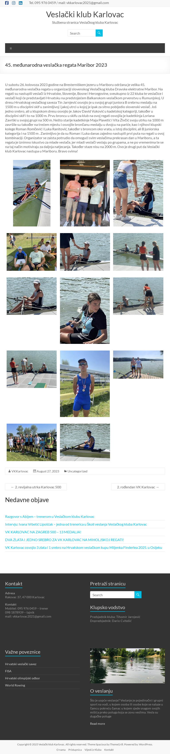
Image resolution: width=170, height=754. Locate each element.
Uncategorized (77, 471)
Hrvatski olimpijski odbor (22, 678)
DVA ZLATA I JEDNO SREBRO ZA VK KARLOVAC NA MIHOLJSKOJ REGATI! (64, 540)
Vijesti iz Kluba (93, 749)
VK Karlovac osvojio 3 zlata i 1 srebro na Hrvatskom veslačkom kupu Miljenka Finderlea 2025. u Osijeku (83, 547)
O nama (61, 749)
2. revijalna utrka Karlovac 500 (36, 487)
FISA (8, 671)
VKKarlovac (20, 471)
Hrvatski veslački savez (20, 664)
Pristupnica (75, 749)
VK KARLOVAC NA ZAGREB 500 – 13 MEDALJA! (43, 532)
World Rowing (15, 685)
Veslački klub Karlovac (85, 14)
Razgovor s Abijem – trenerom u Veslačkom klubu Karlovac (49, 516)
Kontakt (109, 749)
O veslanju (101, 691)
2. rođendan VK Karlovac (138, 487)
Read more (97, 723)
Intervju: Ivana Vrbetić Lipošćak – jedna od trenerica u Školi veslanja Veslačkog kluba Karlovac (76, 524)
